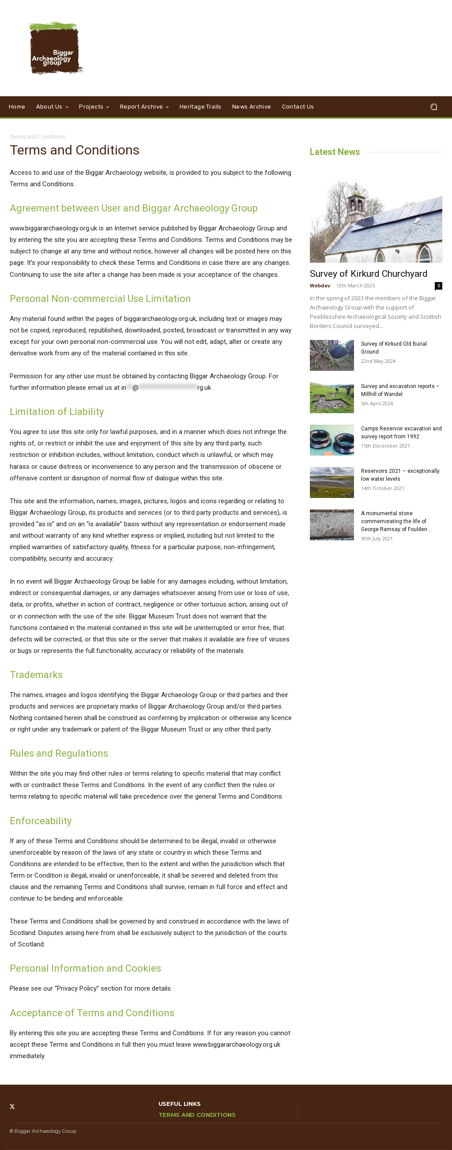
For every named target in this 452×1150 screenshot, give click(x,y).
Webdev (320, 285)
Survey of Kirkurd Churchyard (369, 273)
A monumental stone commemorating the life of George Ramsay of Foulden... (396, 521)
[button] (433, 107)
